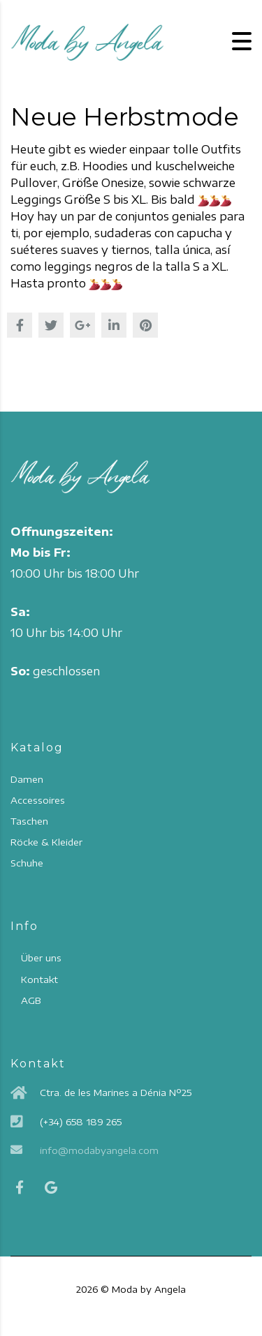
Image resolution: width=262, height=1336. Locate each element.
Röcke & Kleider (46, 842)
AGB (31, 1000)
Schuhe (26, 863)
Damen (26, 779)
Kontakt (39, 979)
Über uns (41, 957)
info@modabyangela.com (99, 1150)
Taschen (29, 821)
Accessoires (37, 800)
